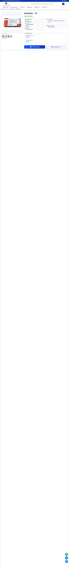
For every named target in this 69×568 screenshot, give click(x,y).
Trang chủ (6, 7)
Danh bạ (38, 7)
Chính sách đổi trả (38, 561)
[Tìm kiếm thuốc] (47, 4)
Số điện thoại (37, 454)
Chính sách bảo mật (31, 567)
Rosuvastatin (50, 20)
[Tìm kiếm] (63, 4)
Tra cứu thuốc (22, 557)
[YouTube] (64, 0)
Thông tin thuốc (14, 7)
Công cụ (45, 7)
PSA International (29, 40)
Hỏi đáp (30, 7)
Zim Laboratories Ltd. (30, 35)
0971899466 (58, 559)
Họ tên (4, 454)
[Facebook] (62, 0)
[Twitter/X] (65, 0)
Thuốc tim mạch (29, 29)
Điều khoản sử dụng (39, 557)
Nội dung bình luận (6, 463)
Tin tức (23, 7)
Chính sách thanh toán (39, 560)
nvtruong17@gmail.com (59, 560)
